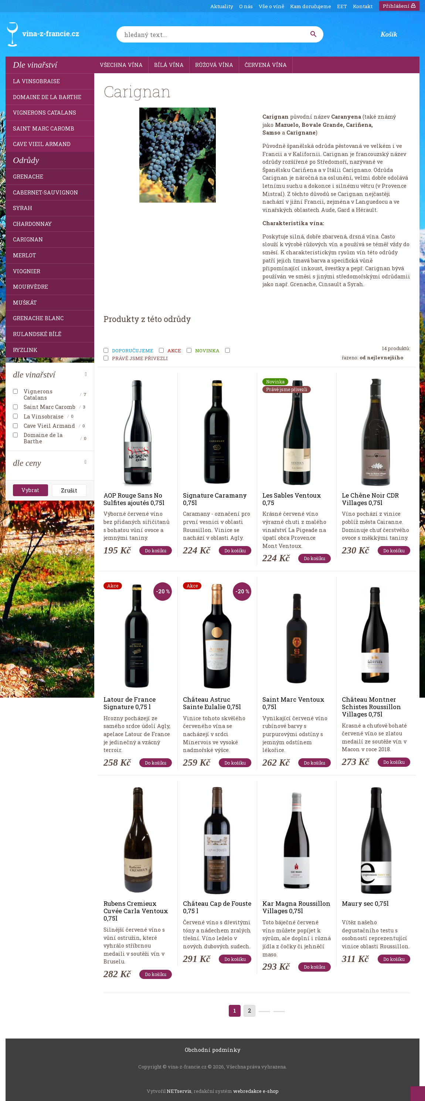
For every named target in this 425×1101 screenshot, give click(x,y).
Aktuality (221, 6)
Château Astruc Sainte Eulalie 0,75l (212, 703)
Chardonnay (32, 223)
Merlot (24, 255)
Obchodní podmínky (212, 1049)
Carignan (28, 239)
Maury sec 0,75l (365, 903)
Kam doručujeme (310, 6)
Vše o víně (271, 6)
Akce (174, 351)
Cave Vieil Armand (42, 144)
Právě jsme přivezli (140, 359)
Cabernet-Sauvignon (45, 192)
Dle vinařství (35, 65)
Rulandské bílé (37, 334)
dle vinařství (34, 374)
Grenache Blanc (38, 318)
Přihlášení (399, 6)
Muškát (25, 302)
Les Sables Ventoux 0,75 (291, 499)
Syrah (22, 207)
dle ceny (27, 463)
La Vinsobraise (36, 81)
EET (342, 6)
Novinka (207, 351)
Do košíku (155, 550)
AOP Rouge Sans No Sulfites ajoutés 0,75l (133, 499)
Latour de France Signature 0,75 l (129, 703)
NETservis (179, 1091)
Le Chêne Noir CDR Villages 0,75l (370, 499)
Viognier (26, 271)
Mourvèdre (30, 286)
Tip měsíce (248, 351)
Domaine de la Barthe (47, 97)
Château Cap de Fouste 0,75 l (217, 907)
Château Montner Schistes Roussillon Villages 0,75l (371, 706)
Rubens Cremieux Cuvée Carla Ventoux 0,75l (135, 911)
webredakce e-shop (256, 1091)
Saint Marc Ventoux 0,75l (293, 703)
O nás (246, 6)
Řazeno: (372, 357)
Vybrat (30, 490)
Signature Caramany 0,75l (215, 499)
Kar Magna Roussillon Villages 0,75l (296, 907)
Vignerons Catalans (44, 112)
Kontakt (363, 6)
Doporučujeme (132, 351)
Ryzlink (25, 349)
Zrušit (69, 490)
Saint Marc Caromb (43, 128)
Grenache (28, 176)
